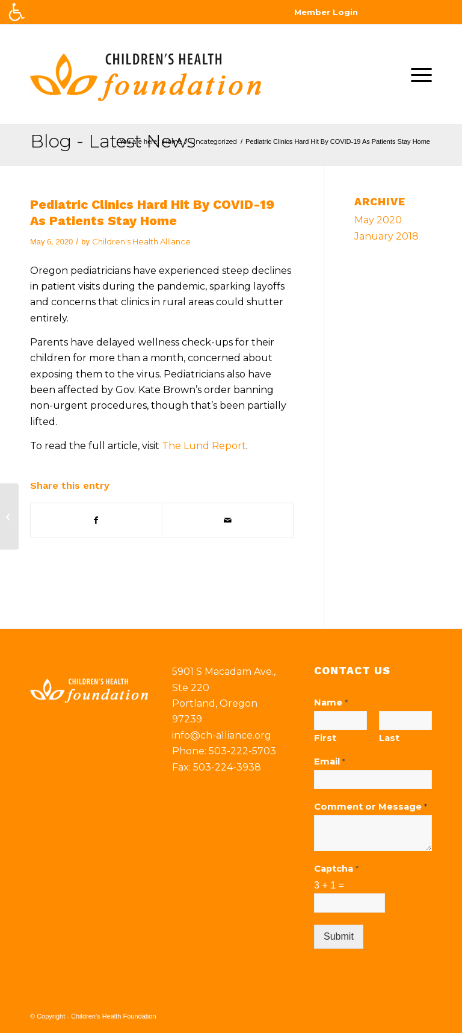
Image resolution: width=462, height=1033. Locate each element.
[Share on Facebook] (96, 520)
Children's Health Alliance (141, 241)
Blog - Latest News (113, 141)
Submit (339, 936)
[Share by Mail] (227, 520)
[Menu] (418, 74)
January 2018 (386, 236)
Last (389, 738)
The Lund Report (204, 445)
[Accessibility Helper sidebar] (17, 12)
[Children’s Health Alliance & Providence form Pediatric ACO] (9, 516)
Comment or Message (370, 806)
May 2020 (378, 220)
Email (329, 761)
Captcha (336, 868)
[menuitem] (418, 74)
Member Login (326, 12)
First (325, 738)
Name (331, 702)
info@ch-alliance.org (221, 735)
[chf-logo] (145, 74)
